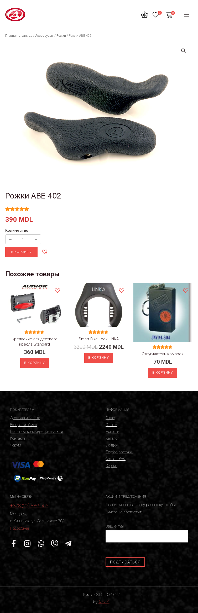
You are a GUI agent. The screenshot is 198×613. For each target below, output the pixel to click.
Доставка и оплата (25, 418)
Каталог (112, 438)
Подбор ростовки (119, 452)
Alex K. (104, 602)
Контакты (18, 438)
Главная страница (18, 35)
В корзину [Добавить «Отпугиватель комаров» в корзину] (162, 372)
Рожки (61, 35)
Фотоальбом (116, 459)
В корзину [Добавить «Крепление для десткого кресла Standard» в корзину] (34, 363)
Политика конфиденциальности (36, 431)
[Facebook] (13, 543)
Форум (15, 445)
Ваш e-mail (147, 533)
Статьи (111, 425)
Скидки (112, 445)
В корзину (21, 252)
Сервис (111, 466)
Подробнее (19, 528)
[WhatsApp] (41, 543)
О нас (110, 418)
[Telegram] (68, 543)
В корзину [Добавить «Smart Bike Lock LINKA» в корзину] (98, 357)
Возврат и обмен (23, 425)
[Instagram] (27, 543)
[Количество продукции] (23, 239)
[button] (44, 251)
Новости (112, 431)
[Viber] (54, 543)
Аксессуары (44, 35)
